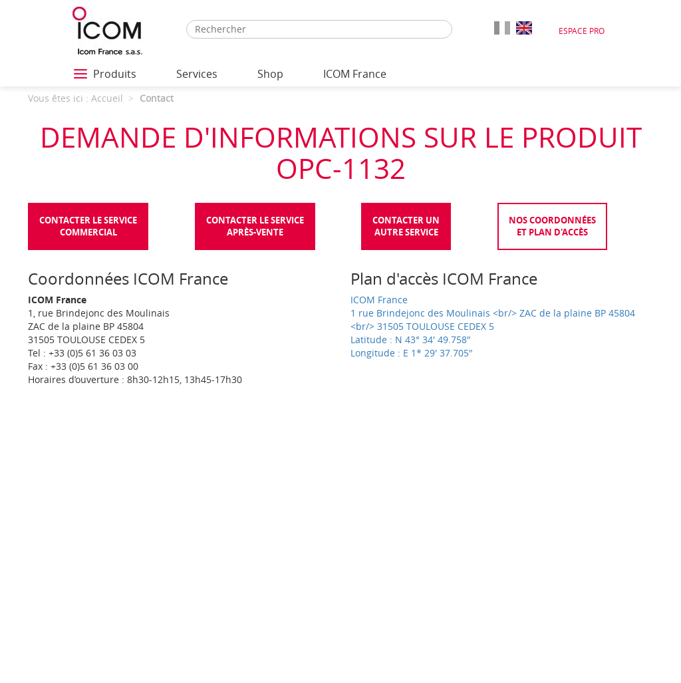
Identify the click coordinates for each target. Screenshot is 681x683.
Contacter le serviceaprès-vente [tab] (255, 226)
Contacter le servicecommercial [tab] (88, 226)
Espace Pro (582, 30)
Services (196, 74)
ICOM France (354, 74)
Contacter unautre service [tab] (406, 226)
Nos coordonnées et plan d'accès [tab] (552, 226)
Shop (270, 74)
